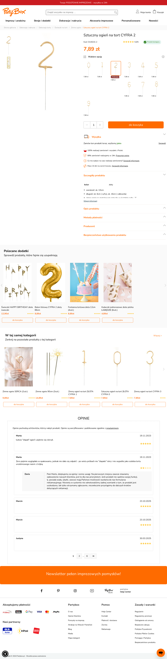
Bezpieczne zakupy (142, 625)
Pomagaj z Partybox (143, 638)
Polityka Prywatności (143, 629)
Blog (70, 629)
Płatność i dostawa (109, 620)
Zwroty (104, 625)
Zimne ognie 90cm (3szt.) (47, 391)
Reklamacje (106, 629)
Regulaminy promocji (143, 616)
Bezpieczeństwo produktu (145, 642)
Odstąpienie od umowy (144, 620)
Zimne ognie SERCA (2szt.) (15, 391)
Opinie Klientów (74, 616)
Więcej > (157, 335)
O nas (70, 611)
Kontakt (105, 616)
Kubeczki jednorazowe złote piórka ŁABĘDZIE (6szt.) (117, 308)
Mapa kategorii (74, 638)
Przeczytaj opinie (122, 155)
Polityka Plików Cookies (144, 633)
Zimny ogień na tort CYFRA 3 (147, 391)
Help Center (106, 611)
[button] (5, 653)
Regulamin (139, 611)
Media (70, 633)
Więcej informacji (90, 201)
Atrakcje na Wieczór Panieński (80, 625)
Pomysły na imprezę (76, 620)
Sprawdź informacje (131, 161)
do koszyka (136, 125)
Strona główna (10, 27)
